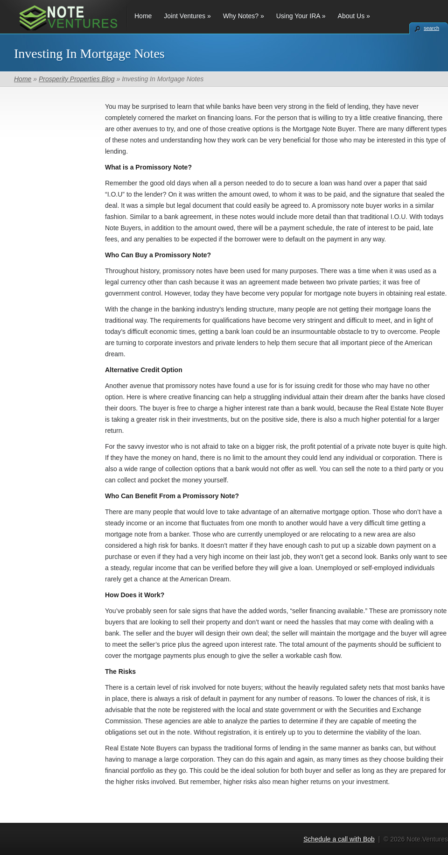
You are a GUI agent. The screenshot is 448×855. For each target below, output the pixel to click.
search (431, 28)
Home (143, 16)
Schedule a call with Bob (339, 839)
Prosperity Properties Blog (77, 79)
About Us (354, 16)
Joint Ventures (187, 16)
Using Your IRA (301, 16)
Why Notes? (243, 16)
